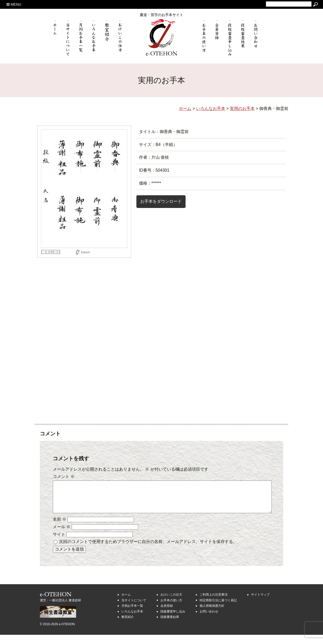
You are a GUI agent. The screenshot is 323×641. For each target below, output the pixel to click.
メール (61, 533)
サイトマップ (260, 601)
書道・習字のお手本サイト (161, 15)
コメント (64, 476)
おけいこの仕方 (171, 601)
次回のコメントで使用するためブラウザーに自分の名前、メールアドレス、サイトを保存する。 (148, 548)
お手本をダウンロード (161, 201)
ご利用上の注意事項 (213, 601)
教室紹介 (127, 623)
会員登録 (166, 612)
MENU (13, 4)
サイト (59, 540)
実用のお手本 (242, 108)
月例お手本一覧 (132, 612)
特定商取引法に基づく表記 (218, 606)
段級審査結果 (169, 623)
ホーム (126, 601)
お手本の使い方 (171, 606)
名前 (59, 525)
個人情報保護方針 (212, 612)
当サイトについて (133, 606)
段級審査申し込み (172, 617)
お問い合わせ (209, 617)
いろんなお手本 (132, 617)
